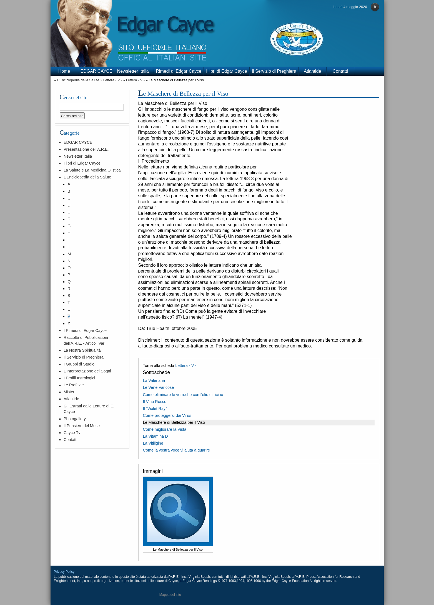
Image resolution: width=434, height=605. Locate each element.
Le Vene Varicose (158, 387)
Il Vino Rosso (155, 401)
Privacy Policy (64, 572)
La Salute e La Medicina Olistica (92, 170)
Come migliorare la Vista (165, 429)
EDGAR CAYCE (96, 71)
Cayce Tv (72, 432)
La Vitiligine (153, 443)
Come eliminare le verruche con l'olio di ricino (183, 394)
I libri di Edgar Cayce (226, 71)
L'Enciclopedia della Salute (78, 80)
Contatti (340, 71)
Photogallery (75, 419)
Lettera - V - (112, 80)
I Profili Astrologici (79, 378)
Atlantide (312, 71)
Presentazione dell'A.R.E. (86, 149)
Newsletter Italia (133, 71)
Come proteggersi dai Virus (167, 415)
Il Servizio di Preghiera (274, 71)
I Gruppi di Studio (79, 364)
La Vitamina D (155, 436)
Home (64, 71)
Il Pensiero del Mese (82, 426)
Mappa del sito (170, 595)
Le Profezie (74, 385)
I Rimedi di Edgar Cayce (178, 71)
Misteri (69, 392)
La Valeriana (154, 380)
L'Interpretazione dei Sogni (87, 371)
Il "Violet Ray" (155, 408)
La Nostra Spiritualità (82, 350)
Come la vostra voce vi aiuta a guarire (176, 450)
